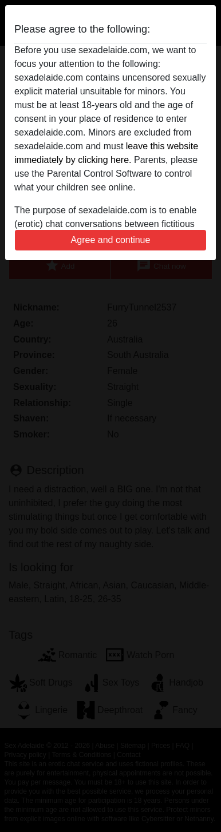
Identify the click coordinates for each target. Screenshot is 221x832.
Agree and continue (111, 240)
